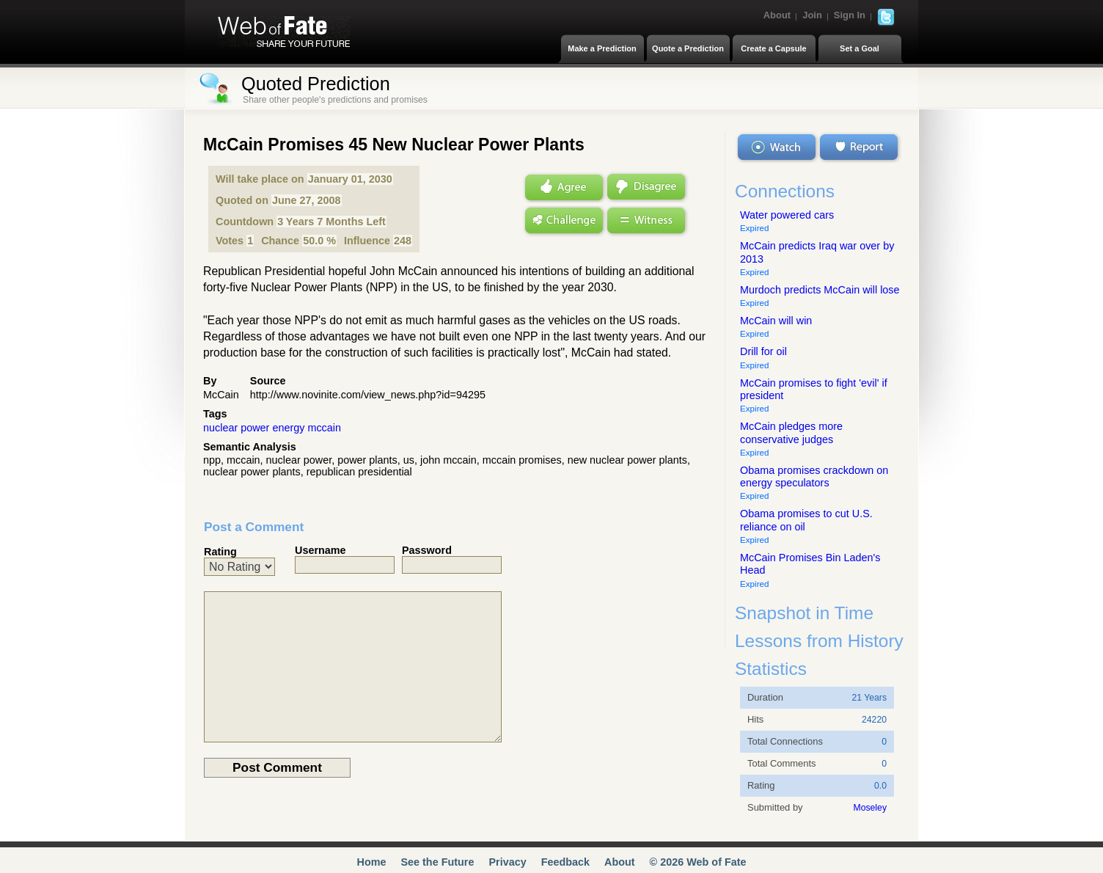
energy (288, 428)
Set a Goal (859, 48)
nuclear (220, 428)
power (255, 428)
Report (860, 147)
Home (371, 862)
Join (812, 15)
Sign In (849, 15)
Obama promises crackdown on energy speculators (814, 476)
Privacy (507, 862)
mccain (324, 428)
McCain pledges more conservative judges (791, 432)
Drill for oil (763, 351)
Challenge (563, 222)
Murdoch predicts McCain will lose (820, 290)
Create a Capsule (773, 48)
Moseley (870, 808)
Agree (563, 186)
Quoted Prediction (315, 83)
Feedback (565, 862)
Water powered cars (787, 215)
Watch (776, 147)
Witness (647, 222)
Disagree (647, 186)
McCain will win (776, 320)
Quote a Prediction (688, 48)
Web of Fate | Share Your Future (284, 31)
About (777, 15)
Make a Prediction (602, 48)
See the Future (437, 862)
